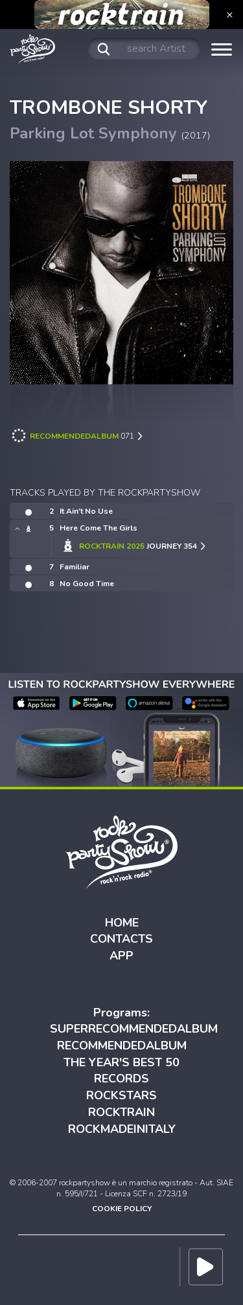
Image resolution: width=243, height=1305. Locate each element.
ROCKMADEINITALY (122, 1129)
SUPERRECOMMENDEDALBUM (134, 1028)
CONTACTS (121, 939)
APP (121, 955)
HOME (122, 922)
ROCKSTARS (121, 1095)
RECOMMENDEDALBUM (122, 1045)
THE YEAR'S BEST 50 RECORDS (121, 1071)
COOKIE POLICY (122, 1208)
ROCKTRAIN (121, 1112)
